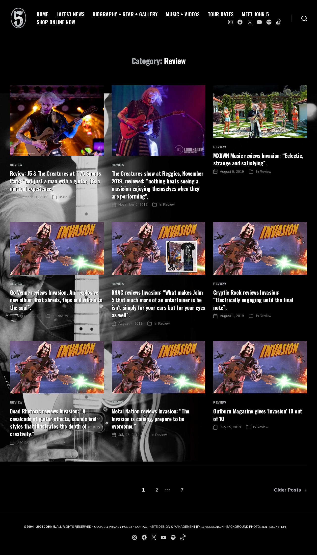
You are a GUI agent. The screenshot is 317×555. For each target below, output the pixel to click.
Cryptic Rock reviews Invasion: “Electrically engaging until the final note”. (256, 306)
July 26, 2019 (128, 441)
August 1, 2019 (232, 322)
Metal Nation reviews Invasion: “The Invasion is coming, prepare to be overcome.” (154, 425)
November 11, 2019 (32, 197)
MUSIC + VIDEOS (183, 14)
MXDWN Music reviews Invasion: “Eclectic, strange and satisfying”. (254, 159)
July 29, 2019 (27, 448)
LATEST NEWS (70, 14)
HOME (43, 14)
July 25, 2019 (230, 433)
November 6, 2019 (132, 211)
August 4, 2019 (130, 330)
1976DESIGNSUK (213, 530)
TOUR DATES (221, 14)
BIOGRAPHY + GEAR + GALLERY (125, 14)
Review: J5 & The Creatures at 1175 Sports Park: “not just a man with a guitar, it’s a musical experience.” (51, 180)
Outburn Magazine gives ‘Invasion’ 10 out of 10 (256, 421)
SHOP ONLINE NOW (56, 22)
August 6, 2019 (29, 322)
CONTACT (141, 530)
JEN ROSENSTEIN (276, 530)
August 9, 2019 (232, 171)
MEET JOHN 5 (255, 14)
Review (16, 165)
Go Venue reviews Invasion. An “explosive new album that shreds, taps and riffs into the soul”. (56, 306)
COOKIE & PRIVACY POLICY (111, 530)
